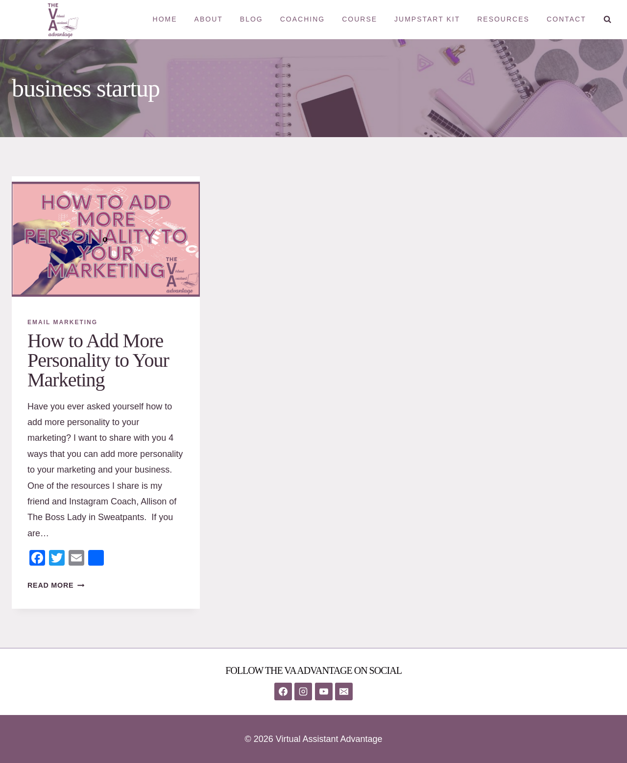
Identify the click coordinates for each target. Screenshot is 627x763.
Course (359, 19)
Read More (55, 585)
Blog (251, 19)
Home (165, 19)
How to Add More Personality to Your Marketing (98, 360)
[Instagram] (303, 691)
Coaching (302, 19)
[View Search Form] (607, 19)
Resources (503, 19)
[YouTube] (324, 691)
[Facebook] (283, 691)
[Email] (344, 691)
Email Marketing (62, 322)
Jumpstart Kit (427, 19)
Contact (566, 19)
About (208, 19)
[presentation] (106, 239)
